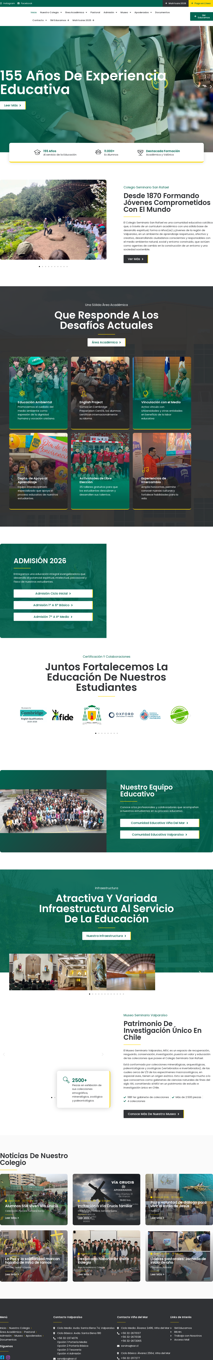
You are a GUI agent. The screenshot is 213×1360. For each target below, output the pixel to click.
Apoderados (143, 12)
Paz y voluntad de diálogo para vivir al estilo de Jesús (179, 1195)
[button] (2, 86)
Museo (125, 12)
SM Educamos (59, 20)
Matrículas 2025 (83, 20)
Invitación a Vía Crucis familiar (105, 1196)
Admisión (110, 12)
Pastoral (95, 12)
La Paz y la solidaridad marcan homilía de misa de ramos (32, 1251)
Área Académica (76, 12)
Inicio (34, 12)
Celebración (11, 1201)
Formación (156, 1258)
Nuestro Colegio (51, 12)
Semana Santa (36, 1201)
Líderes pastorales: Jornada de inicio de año (178, 1251)
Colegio (101, 1258)
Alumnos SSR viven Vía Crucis (31, 1196)
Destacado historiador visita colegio (103, 1251)
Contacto (39, 20)
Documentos (162, 12)
